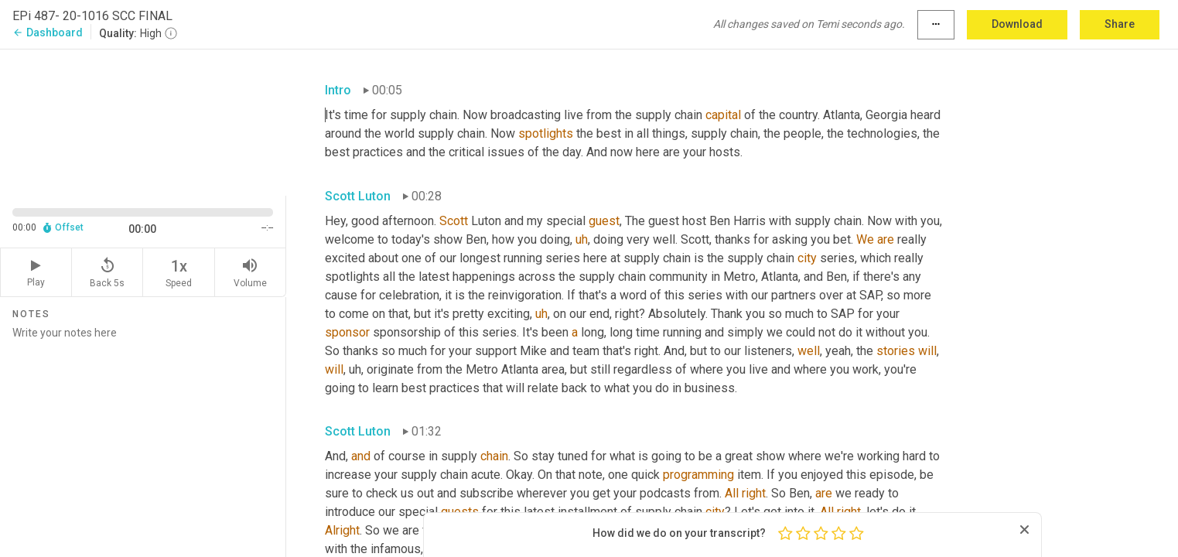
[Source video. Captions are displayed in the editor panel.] (143, 121)
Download (1017, 24)
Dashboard (47, 32)
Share (1120, 24)
